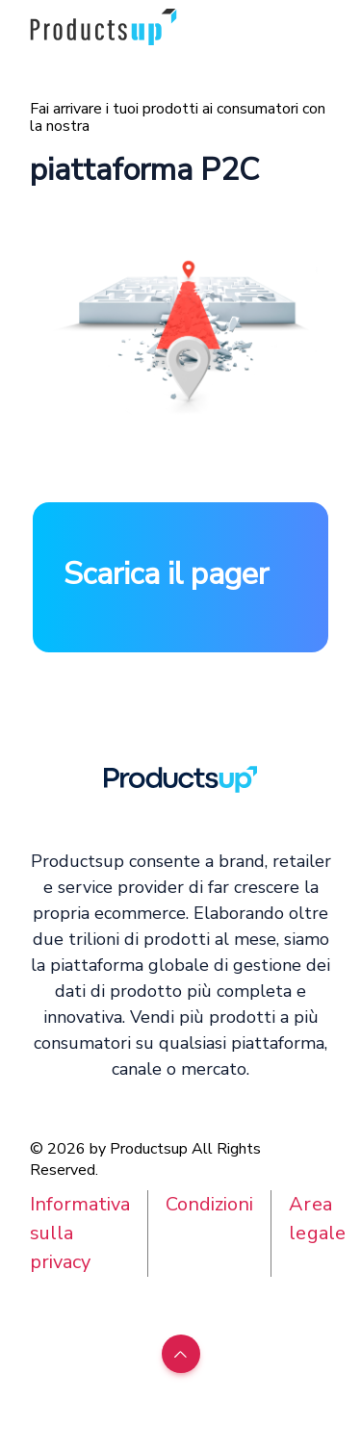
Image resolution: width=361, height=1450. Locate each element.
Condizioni (209, 1204)
